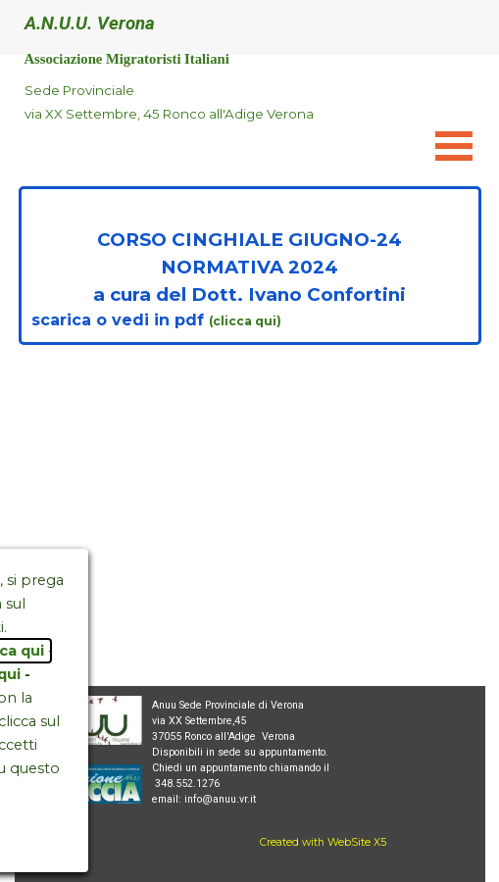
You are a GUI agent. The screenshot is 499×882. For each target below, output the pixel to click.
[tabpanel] (216, 101)
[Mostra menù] (454, 145)
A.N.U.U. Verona (90, 23)
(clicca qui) (246, 321)
